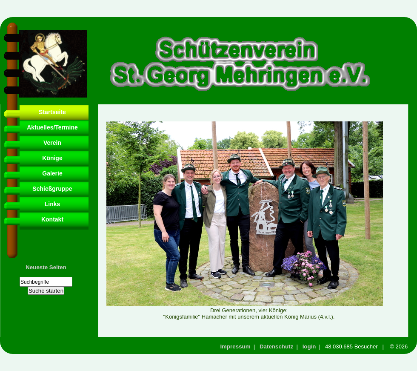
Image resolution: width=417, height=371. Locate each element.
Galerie (52, 173)
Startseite (52, 112)
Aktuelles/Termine (52, 127)
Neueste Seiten (46, 267)
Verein (52, 142)
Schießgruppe (52, 188)
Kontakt (52, 219)
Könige (52, 158)
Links (52, 204)
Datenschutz (276, 346)
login (309, 346)
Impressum (235, 346)
